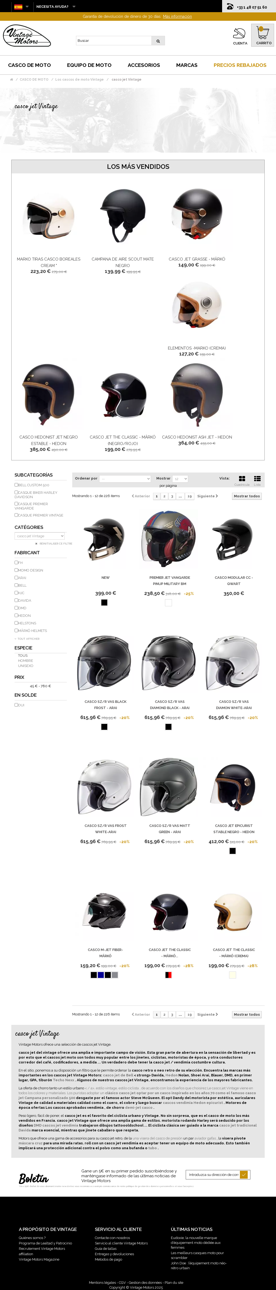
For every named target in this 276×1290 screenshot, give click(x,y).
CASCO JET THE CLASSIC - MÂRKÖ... (170, 953)
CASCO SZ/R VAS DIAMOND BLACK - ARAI (169, 705)
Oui (21, 705)
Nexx (70, 1080)
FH (20, 563)
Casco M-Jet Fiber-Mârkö (105, 953)
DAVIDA (24, 600)
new (106, 578)
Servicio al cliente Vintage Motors (121, 1243)
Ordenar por (86, 478)
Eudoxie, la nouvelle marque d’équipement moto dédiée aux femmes (196, 1243)
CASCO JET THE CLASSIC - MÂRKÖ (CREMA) (234, 953)
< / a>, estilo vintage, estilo (106, 1088)
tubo (153, 1148)
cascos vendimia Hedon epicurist (193, 1103)
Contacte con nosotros (112, 1238)
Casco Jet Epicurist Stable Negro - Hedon (233, 829)
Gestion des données (145, 1283)
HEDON (24, 616)
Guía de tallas (105, 1249)
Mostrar (163, 478)
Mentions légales (102, 1283)
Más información (177, 16)
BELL (22, 585)
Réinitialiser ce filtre (55, 543)
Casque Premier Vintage (40, 515)
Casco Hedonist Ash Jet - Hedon (197, 437)
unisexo (25, 666)
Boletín (33, 1180)
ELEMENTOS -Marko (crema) (197, 348)
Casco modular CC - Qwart (234, 581)
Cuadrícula (242, 480)
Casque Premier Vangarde (31, 506)
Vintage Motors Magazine (39, 1259)
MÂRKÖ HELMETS (32, 631)
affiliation (26, 1254)
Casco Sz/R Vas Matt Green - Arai (169, 829)
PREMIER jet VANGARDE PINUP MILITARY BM (170, 581)
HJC (21, 593)
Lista (257, 480)
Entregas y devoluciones (114, 1254)
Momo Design (30, 570)
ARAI (22, 578)
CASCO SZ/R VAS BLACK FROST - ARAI (105, 705)
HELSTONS (27, 623)
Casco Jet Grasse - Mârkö (197, 259)
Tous (22, 655)
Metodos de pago (108, 1259)
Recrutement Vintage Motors (42, 1249)
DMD (22, 608)
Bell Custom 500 (33, 485)
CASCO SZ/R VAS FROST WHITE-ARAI (106, 829)
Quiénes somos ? (32, 1238)
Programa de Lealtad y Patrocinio (45, 1243)
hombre (25, 661)
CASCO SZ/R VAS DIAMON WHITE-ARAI (234, 705)
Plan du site (174, 1283)
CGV (122, 1283)
